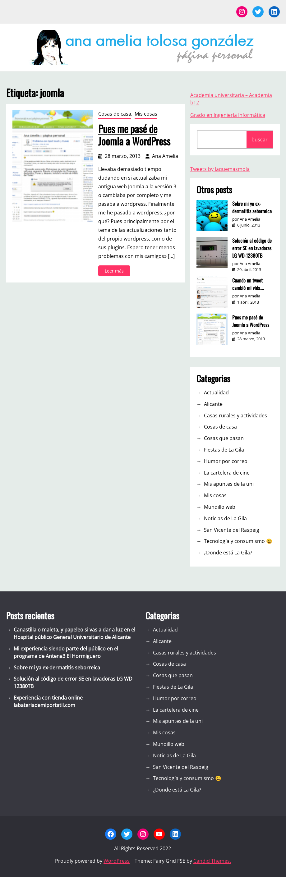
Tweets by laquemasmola (220, 169)
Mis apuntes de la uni (229, 483)
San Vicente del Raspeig (231, 529)
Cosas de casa (114, 113)
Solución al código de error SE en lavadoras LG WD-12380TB (252, 248)
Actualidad (216, 392)
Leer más (116, 271)
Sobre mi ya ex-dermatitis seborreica (252, 207)
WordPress (117, 860)
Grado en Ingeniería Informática (227, 115)
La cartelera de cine (227, 472)
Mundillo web (219, 506)
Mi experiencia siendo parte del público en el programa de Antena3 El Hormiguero (66, 652)
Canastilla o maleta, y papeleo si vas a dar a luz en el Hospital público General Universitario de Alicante (74, 633)
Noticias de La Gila (225, 518)
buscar (259, 139)
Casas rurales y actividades (235, 415)
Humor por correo (225, 461)
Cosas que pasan (224, 438)
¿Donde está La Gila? (228, 552)
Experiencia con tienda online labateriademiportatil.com (48, 701)
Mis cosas (146, 113)
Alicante (213, 404)
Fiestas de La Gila (224, 449)
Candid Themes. (212, 860)
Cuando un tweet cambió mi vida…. (248, 284)
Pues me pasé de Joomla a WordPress (134, 134)
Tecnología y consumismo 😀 (238, 541)
